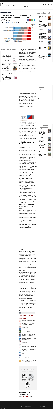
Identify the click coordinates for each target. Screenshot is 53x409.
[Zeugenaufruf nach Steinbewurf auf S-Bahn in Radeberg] (44, 94)
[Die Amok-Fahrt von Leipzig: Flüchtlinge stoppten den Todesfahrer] (42, 139)
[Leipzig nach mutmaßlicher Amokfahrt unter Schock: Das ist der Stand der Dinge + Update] (42, 133)
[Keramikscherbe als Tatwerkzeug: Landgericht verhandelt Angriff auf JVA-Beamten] (42, 19)
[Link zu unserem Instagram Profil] (45, 5)
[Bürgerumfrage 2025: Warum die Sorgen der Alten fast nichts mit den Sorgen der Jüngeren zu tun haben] (7, 62)
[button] (9, 8)
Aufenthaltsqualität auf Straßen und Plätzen (27, 308)
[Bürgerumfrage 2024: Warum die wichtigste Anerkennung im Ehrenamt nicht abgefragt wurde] (7, 72)
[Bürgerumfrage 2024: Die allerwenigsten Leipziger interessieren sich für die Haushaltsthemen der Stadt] (7, 78)
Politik (7, 8)
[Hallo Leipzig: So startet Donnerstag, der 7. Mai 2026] (42, 43)
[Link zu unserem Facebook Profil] (47, 5)
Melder (43, 8)
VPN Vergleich (42, 406)
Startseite (3, 8)
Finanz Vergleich (43, 407)
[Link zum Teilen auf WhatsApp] (32, 20)
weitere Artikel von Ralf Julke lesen (26, 315)
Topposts (9, 12)
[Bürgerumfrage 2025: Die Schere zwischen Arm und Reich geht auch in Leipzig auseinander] (7, 57)
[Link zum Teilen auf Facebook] (28, 20)
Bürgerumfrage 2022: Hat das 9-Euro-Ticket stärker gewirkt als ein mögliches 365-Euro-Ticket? (28, 335)
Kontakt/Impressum (24, 404)
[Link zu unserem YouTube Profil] (43, 5)
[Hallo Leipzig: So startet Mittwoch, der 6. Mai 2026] (42, 154)
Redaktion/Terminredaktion (26, 406)
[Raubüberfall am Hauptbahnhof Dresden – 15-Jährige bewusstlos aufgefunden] (44, 91)
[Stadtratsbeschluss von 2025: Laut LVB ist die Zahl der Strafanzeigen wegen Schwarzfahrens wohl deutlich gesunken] (42, 49)
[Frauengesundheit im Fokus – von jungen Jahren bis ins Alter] (44, 97)
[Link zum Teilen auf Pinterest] (30, 20)
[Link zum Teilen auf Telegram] (34, 20)
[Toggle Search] (51, 4)
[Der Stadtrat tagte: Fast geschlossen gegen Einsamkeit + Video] (7, 68)
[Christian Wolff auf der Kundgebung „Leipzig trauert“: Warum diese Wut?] (42, 149)
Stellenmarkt (42, 404)
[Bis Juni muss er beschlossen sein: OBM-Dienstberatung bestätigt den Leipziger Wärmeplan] (42, 32)
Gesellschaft (5, 12)
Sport (31, 8)
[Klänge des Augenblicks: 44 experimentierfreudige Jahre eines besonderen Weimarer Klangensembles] (42, 57)
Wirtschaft (13, 8)
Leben (18, 8)
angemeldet (25, 396)
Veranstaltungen (37, 8)
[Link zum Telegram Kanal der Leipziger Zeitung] (49, 5)
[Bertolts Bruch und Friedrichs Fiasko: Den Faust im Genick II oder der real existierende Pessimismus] (42, 25)
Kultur (22, 8)
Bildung (26, 8)
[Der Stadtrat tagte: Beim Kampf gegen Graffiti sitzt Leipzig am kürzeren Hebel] (42, 38)
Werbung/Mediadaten (25, 407)
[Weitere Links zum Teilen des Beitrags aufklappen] (36, 20)
